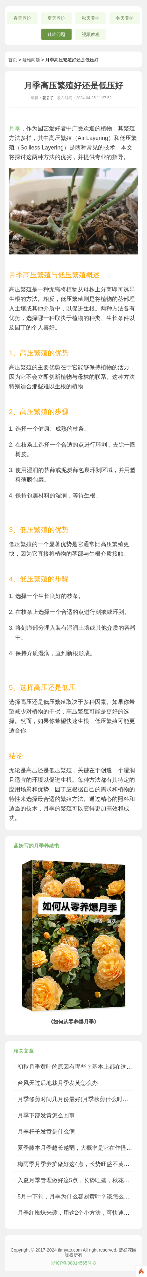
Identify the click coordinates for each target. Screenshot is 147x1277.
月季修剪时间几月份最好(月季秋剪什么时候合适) (80, 1099)
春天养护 (22, 18)
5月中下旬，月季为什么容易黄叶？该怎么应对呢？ (82, 1196)
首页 (12, 59)
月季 (14, 128)
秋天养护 (91, 18)
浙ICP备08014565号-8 (73, 1263)
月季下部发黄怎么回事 (46, 1115)
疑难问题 (56, 34)
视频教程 (91, 34)
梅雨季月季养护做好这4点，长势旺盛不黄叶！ (76, 1164)
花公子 (48, 98)
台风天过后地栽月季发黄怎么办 (58, 1083)
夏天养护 (56, 18)
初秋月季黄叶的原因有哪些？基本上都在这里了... (80, 1067)
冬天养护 (125, 18)
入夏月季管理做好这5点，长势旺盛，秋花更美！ (79, 1180)
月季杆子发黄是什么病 (46, 1131)
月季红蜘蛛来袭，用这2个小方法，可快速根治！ (79, 1213)
